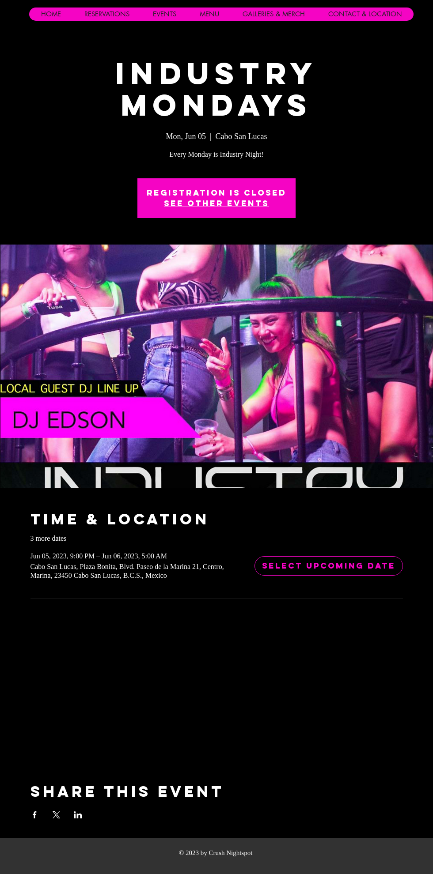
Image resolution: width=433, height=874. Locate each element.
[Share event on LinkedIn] (78, 814)
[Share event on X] (56, 814)
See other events (216, 203)
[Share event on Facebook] (34, 814)
